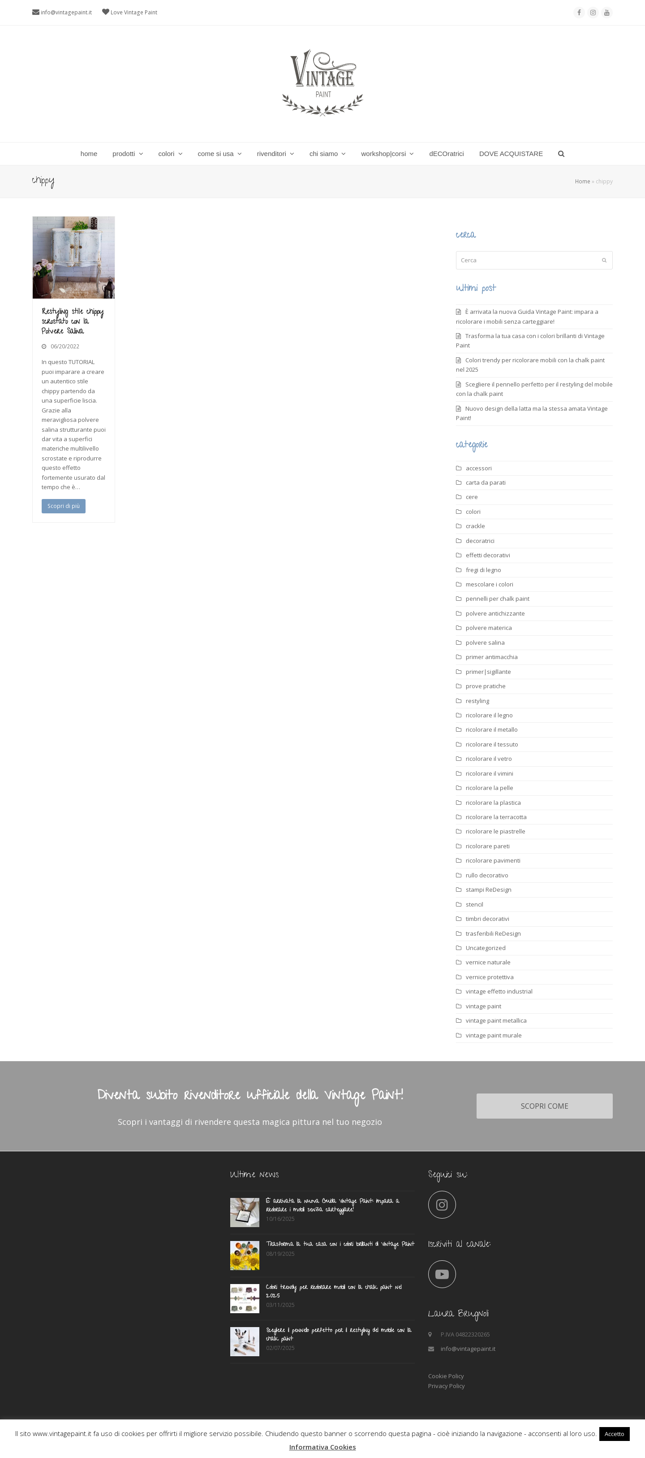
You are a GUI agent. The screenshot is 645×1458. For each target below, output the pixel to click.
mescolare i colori (489, 584)
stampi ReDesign (489, 889)
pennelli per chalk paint (497, 598)
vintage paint (483, 1006)
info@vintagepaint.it (66, 12)
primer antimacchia (492, 657)
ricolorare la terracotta (496, 817)
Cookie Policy (446, 1376)
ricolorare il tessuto (492, 744)
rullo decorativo (487, 875)
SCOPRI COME (544, 1106)
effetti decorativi (488, 555)
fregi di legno (483, 570)
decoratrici (480, 541)
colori (473, 512)
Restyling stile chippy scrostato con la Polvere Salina (72, 322)
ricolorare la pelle (489, 788)
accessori (479, 468)
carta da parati (486, 482)
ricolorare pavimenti (493, 860)
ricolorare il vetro (489, 759)
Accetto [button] (614, 1434)
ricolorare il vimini (489, 773)
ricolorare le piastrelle (495, 831)
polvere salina (485, 642)
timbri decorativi (487, 919)
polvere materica (489, 628)
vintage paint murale (494, 1035)
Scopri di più (63, 506)
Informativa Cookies (322, 1446)
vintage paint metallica (496, 1020)
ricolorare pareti (488, 846)
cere (472, 497)
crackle (475, 526)
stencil (474, 904)
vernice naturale (488, 962)
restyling (477, 701)
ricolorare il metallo (492, 729)
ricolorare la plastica (493, 802)
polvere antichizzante (495, 613)
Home (582, 181)
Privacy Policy (446, 1386)
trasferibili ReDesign (493, 933)
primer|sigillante (488, 672)
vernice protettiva (490, 977)
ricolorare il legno (489, 715)
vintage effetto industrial (499, 991)
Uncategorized (486, 948)
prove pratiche (486, 686)
